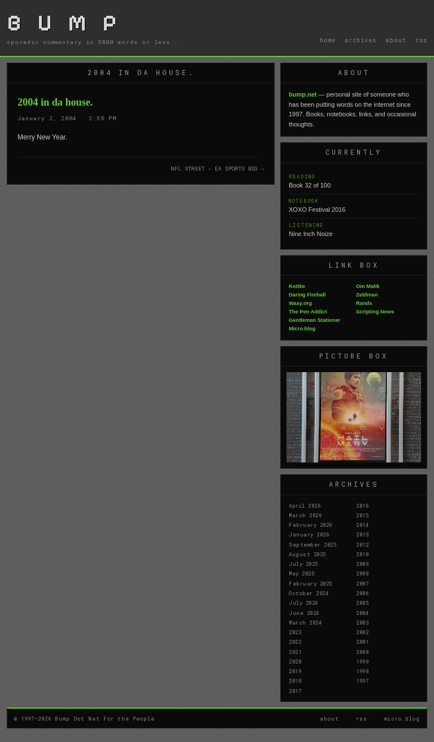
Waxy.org (300, 303)
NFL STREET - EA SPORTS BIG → (217, 168)
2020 (295, 661)
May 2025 (301, 573)
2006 (362, 593)
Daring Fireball (307, 295)
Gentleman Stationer (314, 320)
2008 (362, 573)
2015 (362, 515)
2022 (295, 641)
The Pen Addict (308, 312)
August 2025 (307, 554)
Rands (364, 303)
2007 (362, 583)
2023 (295, 631)
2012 (362, 544)
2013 (362, 534)
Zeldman (366, 295)
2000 (362, 651)
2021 (295, 651)
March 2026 (305, 515)
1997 (362, 680)
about (395, 40)
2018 (295, 680)
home (328, 40)
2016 (362, 505)
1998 (362, 670)
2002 (362, 631)
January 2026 (309, 534)
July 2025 (303, 563)
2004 (362, 612)
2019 (295, 670)
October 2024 (308, 593)
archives (360, 40)
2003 (362, 622)
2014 (362, 524)
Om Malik (367, 286)
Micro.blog (302, 328)
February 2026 (310, 524)
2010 (362, 554)
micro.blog (402, 718)
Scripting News (375, 312)
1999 (362, 661)
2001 (362, 641)
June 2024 (304, 612)
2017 (295, 690)
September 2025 (312, 544)
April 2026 (304, 505)
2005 (362, 602)
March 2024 (305, 622)
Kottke (297, 286)
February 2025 (310, 583)
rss (421, 40)
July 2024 (303, 602)
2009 (362, 563)
